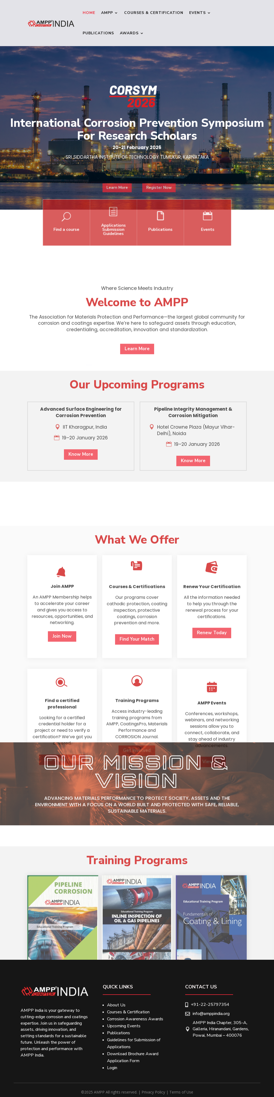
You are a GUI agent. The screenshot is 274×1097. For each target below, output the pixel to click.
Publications (98, 33)
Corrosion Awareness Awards (135, 1019)
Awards (129, 33)
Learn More (124, 203)
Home (89, 12)
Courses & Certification (153, 12)
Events (197, 12)
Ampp (107, 12)
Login (112, 1068)
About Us (116, 1005)
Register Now (150, 203)
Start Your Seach (62, 938)
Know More (80, 528)
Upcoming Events (123, 1026)
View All (211, 940)
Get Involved (137, 928)
